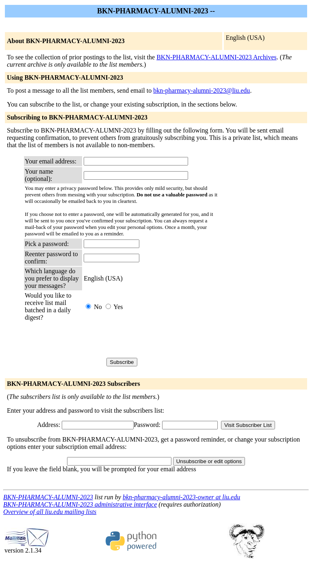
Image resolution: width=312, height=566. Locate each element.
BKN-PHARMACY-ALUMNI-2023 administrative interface (80, 504)
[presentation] (145, 339)
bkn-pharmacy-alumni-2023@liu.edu (201, 90)
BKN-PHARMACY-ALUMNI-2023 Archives (216, 57)
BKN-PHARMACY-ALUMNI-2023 (48, 497)
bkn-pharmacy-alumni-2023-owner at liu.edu (181, 497)
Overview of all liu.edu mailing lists (49, 511)
